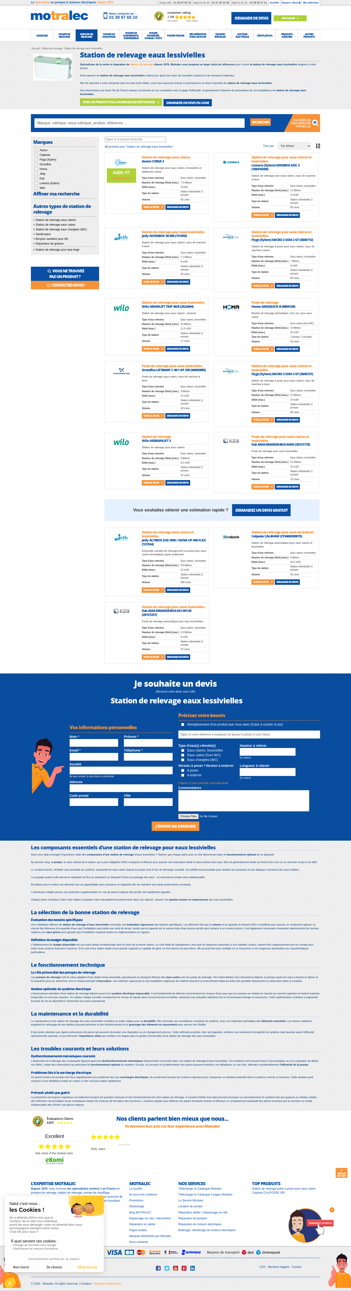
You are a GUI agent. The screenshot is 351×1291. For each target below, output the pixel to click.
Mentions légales (278, 1265)
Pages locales (138, 1228)
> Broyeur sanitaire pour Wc (50, 237)
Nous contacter (138, 1240)
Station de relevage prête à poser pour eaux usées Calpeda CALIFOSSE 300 (284, 1188)
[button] (42, 35)
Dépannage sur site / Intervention (150, 1216)
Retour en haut (341, 1173)
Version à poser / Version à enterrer (206, 764)
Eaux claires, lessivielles (202, 749)
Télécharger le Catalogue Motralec (200, 1186)
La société (135, 1186)
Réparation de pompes (192, 1216)
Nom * (74, 735)
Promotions (136, 1198)
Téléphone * (133, 749)
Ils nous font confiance (143, 1192)
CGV (262, 1265)
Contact (296, 1265)
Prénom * (131, 735)
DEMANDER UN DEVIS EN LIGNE (179, 102)
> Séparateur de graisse (48, 242)
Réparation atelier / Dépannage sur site (203, 1210)
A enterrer (191, 774)
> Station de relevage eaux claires (54, 218)
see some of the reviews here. (54, 1151)
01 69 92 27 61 (258, 2)
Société (274, 2)
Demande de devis (177, 205)
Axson (43, 148)
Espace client (291, 2)
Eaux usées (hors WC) (201, 753)
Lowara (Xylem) (49, 181)
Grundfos (45, 162)
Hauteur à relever (253, 744)
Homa (43, 167)
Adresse (76, 780)
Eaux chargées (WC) (199, 758)
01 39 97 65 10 (182, 2)
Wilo (42, 186)
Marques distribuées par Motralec (150, 1234)
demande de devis (251, 18)
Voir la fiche (153, 205)
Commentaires (189, 786)
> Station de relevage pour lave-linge (56, 248)
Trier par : (269, 144)
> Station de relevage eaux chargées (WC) (60, 227)
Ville (127, 794)
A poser (189, 769)
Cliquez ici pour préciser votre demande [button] (203, 781)
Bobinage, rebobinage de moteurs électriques (206, 1228)
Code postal (79, 794)
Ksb (42, 176)
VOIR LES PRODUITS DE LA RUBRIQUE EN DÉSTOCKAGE (118, 102)
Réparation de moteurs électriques (199, 1222)
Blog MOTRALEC (140, 1210)
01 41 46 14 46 (220, 2)
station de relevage (142, 64)
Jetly (43, 172)
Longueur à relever (254, 764)
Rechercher (263, 121)
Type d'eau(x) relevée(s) (197, 744)
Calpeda (45, 153)
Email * (75, 749)
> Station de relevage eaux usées (54, 223)
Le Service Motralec (190, 1198)
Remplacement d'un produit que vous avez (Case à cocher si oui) (232, 723)
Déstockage (294, 18)
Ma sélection (311, 2)
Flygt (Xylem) (48, 158)
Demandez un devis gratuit (261, 508)
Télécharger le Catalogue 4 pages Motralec (205, 1192)
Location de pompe (190, 1204)
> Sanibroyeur (42, 232)
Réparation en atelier (142, 1222)
